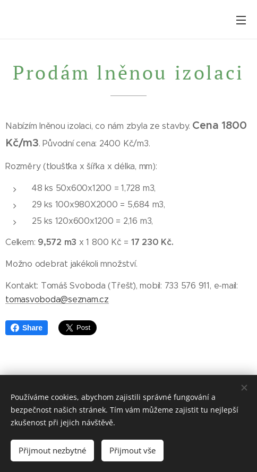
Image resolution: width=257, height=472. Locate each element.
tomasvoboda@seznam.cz (57, 299)
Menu (241, 20)
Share (26, 328)
